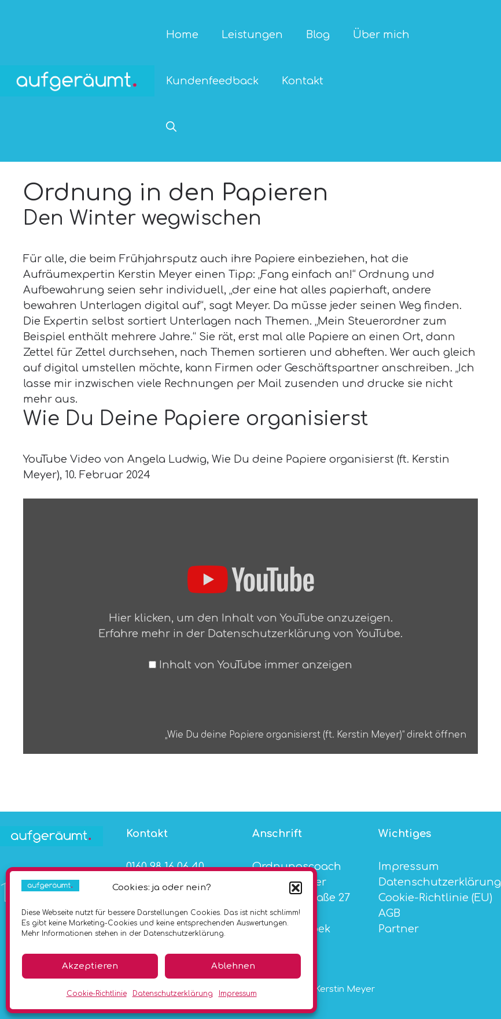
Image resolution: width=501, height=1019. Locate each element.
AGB (389, 913)
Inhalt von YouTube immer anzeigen (255, 665)
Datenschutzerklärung (172, 994)
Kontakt (302, 81)
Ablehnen (233, 966)
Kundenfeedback (212, 81)
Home (182, 34)
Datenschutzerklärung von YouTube (304, 633)
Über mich (381, 34)
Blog (318, 34)
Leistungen (252, 34)
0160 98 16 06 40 (165, 866)
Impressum (238, 994)
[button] (295, 888)
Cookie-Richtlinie (97, 994)
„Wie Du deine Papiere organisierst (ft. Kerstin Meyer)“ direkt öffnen (315, 735)
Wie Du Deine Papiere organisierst (196, 419)
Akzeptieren (90, 966)
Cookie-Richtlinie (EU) (435, 897)
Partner (398, 929)
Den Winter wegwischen (142, 218)
